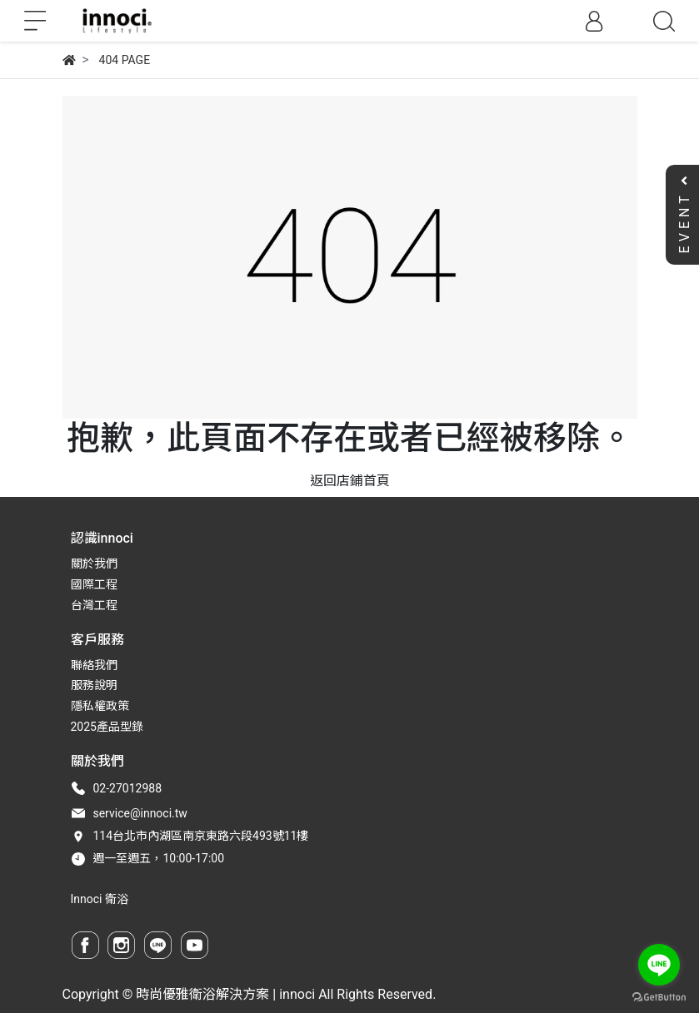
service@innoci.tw (139, 813)
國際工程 (94, 584)
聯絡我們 (94, 665)
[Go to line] (659, 965)
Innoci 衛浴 (99, 899)
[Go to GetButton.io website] (659, 996)
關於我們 (94, 563)
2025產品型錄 (107, 726)
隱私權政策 (100, 706)
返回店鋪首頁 (350, 481)
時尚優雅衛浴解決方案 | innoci (225, 994)
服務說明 (94, 685)
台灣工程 (94, 605)
